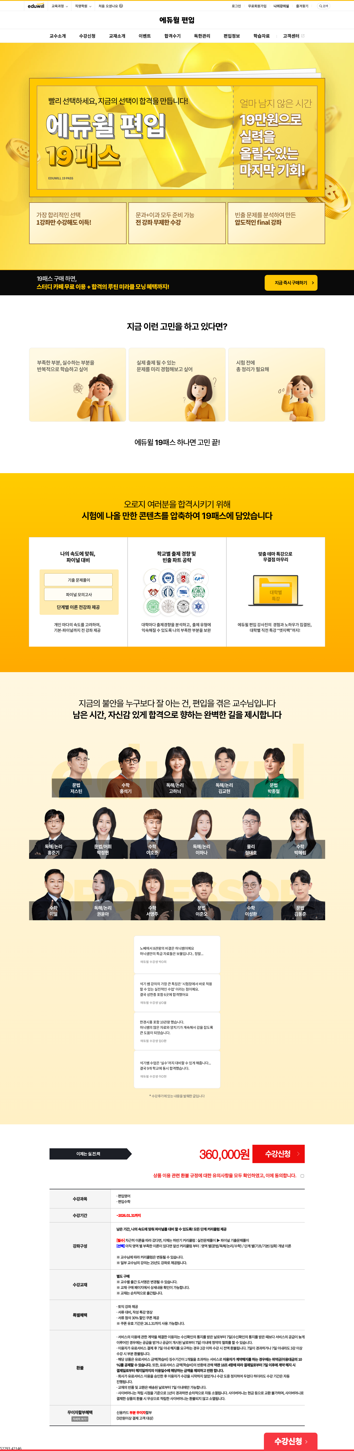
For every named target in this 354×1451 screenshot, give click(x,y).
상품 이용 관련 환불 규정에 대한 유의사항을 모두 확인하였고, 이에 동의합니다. (224, 1175)
